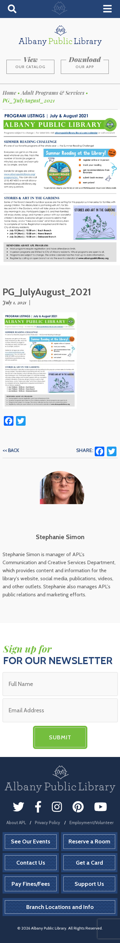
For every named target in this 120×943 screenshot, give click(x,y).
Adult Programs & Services (52, 92)
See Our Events (30, 841)
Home (9, 92)
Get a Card (89, 862)
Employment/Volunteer (91, 822)
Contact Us (30, 862)
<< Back (11, 450)
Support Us (89, 883)
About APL (16, 822)
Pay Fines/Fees (31, 883)
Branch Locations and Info (60, 907)
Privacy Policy (47, 822)
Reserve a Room (89, 841)
